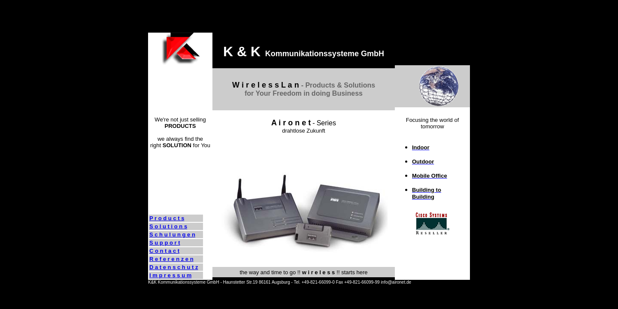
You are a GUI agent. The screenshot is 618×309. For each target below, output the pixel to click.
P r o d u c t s (166, 218)
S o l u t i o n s (168, 226)
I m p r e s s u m (170, 275)
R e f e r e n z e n (171, 259)
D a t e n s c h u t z (173, 267)
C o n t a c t (164, 251)
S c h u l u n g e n (172, 234)
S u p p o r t (164, 242)
